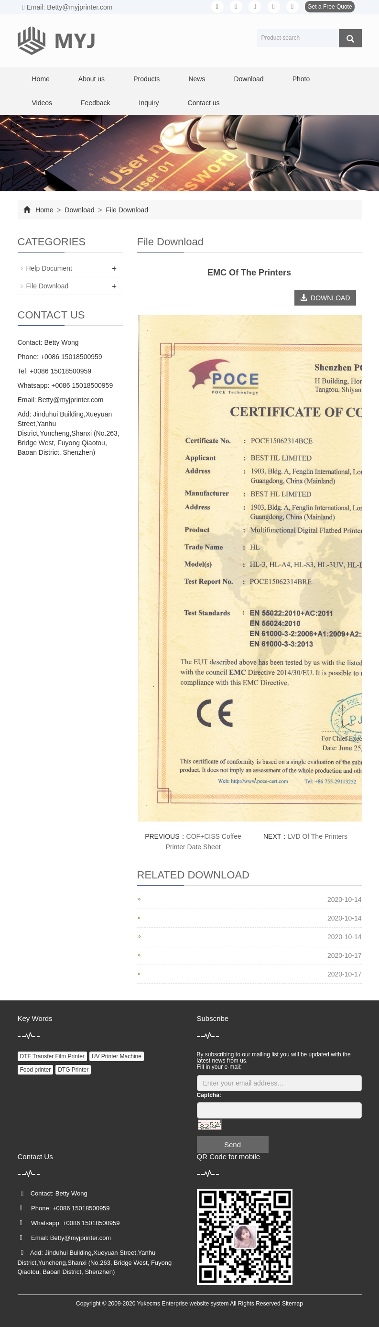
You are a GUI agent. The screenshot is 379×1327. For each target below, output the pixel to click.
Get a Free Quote (329, 6)
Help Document (49, 268)
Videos (42, 103)
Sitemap (292, 1303)
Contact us (204, 103)
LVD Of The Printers (317, 836)
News (196, 79)
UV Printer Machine (116, 1056)
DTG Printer (73, 1069)
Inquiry (149, 103)
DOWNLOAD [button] (325, 298)
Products (146, 79)
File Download (126, 210)
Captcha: (209, 1095)
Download (248, 79)
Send (232, 1145)
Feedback (95, 103)
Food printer (35, 1069)
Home (41, 79)
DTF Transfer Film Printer (52, 1056)
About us (91, 79)
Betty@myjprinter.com (70, 400)
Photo (301, 79)
